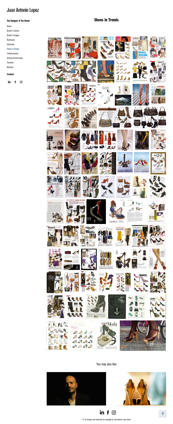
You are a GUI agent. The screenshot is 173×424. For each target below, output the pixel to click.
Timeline (10, 62)
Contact (10, 74)
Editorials (10, 44)
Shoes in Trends (13, 48)
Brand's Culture (13, 30)
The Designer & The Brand (18, 20)
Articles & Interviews (15, 57)
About (9, 26)
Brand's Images (13, 35)
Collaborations (12, 53)
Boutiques (11, 39)
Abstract (10, 67)
